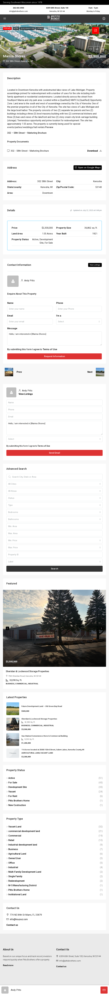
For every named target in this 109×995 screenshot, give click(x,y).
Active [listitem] (10, 778)
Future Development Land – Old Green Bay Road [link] (41, 706)
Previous (7, 628)
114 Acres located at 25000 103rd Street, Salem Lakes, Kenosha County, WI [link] (52, 750)
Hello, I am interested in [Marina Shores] (54, 338)
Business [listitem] (12, 849)
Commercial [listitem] (13, 835)
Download (94, 150)
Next (101, 628)
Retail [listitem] (10, 840)
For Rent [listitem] (11, 796)
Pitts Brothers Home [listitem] (18, 800)
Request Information (54, 356)
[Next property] (100, 372)
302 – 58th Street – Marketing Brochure (27, 133)
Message (12, 328)
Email (10, 315)
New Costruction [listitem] (16, 805)
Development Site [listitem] (16, 787)
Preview (49, 127)
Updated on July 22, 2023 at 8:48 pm (86, 210)
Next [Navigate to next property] (89, 372)
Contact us (12, 925)
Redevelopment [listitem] (15, 881)
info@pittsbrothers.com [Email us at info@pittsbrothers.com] (70, 961)
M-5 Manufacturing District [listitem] (21, 885)
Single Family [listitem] (14, 876)
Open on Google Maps (87, 167)
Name (10, 303)
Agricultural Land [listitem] (16, 853)
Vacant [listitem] (11, 791)
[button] (54, 45)
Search (54, 568)
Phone (59, 303)
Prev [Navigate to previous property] (19, 372)
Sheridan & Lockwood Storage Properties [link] (27, 671)
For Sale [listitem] (11, 782)
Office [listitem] (10, 862)
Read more (8, 965)
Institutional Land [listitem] (16, 894)
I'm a (58, 315)
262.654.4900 (18, 8)
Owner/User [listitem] (13, 858)
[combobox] (79, 322)
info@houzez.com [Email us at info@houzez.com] (19, 919)
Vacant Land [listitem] (13, 826)
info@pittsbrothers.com (18, 11)
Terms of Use (50, 349)
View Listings (95, 265)
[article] (54, 639)
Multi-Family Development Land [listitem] (23, 872)
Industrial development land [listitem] (21, 844)
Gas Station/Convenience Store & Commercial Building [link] (44, 736)
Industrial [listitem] (12, 867)
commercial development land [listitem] (23, 831)
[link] (54, 628)
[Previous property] (9, 372)
